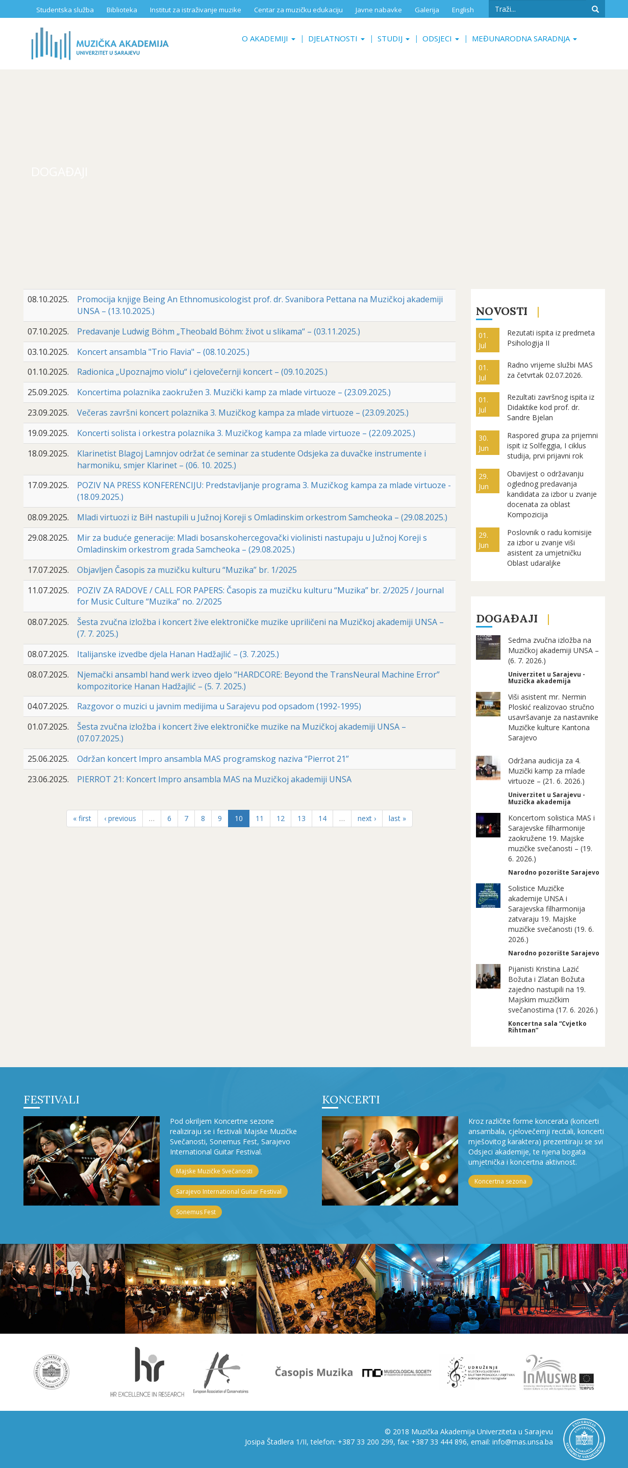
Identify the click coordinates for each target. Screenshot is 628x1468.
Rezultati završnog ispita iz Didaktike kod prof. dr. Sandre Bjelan (550, 407)
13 (301, 818)
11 (260, 818)
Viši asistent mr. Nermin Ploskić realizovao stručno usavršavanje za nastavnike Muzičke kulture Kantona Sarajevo (553, 717)
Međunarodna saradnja (524, 38)
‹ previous (120, 818)
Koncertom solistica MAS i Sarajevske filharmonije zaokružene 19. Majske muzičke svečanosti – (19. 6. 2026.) (551, 838)
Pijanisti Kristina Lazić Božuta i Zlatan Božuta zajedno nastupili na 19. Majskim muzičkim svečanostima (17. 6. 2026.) (553, 989)
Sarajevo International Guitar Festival (229, 1191)
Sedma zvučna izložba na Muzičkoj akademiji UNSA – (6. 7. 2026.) (553, 650)
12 (281, 818)
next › (367, 818)
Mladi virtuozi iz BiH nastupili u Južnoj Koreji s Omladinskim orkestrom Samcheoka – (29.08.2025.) (262, 517)
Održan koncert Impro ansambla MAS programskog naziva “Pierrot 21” (213, 758)
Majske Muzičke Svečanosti (214, 1171)
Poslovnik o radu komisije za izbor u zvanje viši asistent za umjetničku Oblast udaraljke (549, 547)
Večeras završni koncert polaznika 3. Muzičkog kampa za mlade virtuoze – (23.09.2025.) (243, 412)
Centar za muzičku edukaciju (298, 9)
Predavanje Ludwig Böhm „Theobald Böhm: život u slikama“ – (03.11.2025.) (218, 331)
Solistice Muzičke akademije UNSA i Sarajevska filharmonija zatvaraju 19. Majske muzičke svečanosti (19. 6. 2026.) (551, 913)
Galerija (427, 9)
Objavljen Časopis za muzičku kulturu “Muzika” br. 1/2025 (187, 569)
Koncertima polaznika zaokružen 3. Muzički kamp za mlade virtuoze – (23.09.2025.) (234, 392)
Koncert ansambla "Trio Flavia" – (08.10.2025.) (163, 351)
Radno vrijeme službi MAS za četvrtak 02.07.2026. (550, 370)
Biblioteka (122, 9)
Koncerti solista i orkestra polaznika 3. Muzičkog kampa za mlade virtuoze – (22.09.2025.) (246, 433)
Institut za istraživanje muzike (195, 9)
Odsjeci (440, 38)
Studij (394, 38)
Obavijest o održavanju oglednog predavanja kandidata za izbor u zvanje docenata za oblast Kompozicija (552, 494)
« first (82, 818)
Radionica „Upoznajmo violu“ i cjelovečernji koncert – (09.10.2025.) (202, 371)
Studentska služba (65, 9)
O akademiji (268, 38)
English (463, 9)
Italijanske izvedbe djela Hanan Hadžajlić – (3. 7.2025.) (178, 654)
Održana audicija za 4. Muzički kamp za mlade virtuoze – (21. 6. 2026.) (546, 771)
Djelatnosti (336, 38)
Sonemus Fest (196, 1212)
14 (322, 818)
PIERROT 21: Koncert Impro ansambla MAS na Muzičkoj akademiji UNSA (214, 779)
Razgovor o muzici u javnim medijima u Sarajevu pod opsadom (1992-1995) (219, 706)
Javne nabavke (379, 9)
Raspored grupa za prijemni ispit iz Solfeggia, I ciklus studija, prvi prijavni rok (552, 445)
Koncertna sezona (500, 1181)
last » (397, 818)
